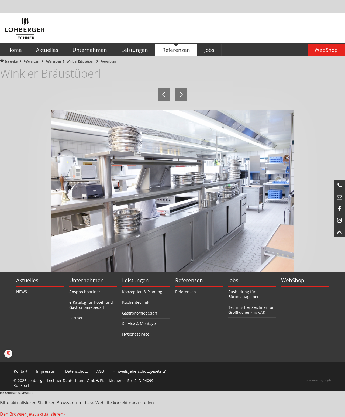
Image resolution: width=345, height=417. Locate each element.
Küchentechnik (135, 302)
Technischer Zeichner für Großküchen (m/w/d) (251, 310)
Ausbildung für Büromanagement (244, 294)
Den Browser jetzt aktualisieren (31, 414)
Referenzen (31, 61)
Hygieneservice (135, 334)
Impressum (46, 371)
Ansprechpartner (84, 291)
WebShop (292, 280)
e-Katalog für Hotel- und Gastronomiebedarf (91, 305)
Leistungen (135, 280)
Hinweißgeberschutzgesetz (139, 371)
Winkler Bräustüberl (80, 61)
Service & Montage (139, 323)
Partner (76, 317)
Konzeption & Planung (142, 291)
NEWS (21, 291)
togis (328, 380)
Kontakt (20, 371)
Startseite (11, 61)
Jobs (233, 280)
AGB (100, 371)
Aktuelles (27, 280)
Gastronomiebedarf (139, 313)
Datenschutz (76, 371)
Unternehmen (86, 280)
